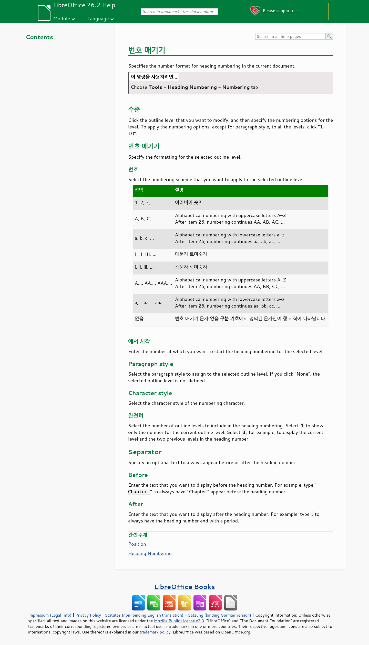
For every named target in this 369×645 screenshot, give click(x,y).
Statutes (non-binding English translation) (144, 615)
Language (98, 18)
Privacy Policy (88, 615)
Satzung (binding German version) (219, 615)
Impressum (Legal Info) (49, 615)
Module (61, 18)
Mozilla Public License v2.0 (179, 621)
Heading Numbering (150, 553)
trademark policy (155, 632)
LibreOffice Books (184, 586)
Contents (39, 37)
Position (137, 544)
